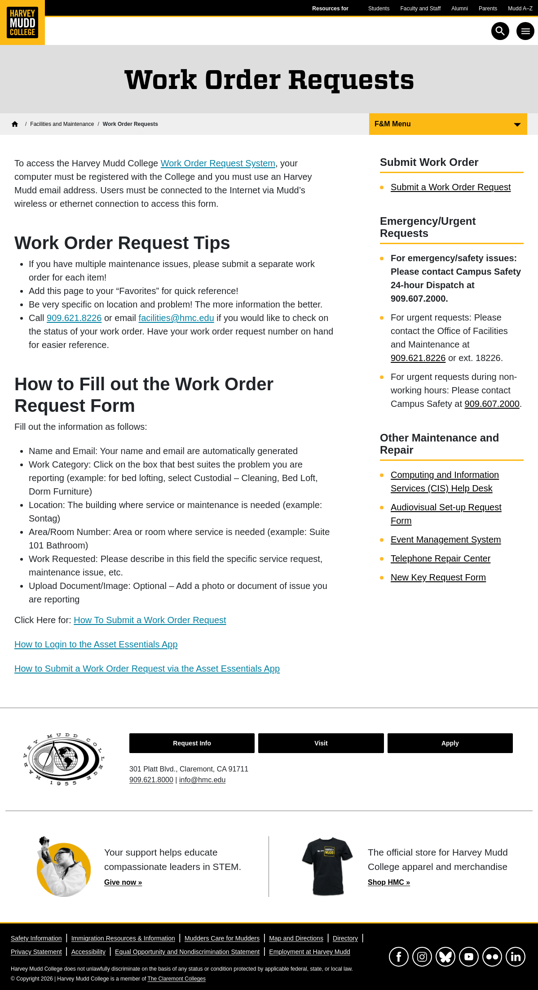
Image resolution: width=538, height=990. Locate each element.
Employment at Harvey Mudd (309, 951)
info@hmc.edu (202, 780)
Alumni (459, 8)
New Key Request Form (438, 577)
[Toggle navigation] (525, 31)
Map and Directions (296, 938)
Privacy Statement (36, 951)
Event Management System (446, 539)
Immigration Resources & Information (123, 938)
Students (378, 8)
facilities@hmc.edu (176, 318)
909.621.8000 (151, 780)
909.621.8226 (74, 318)
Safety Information (36, 938)
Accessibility (88, 951)
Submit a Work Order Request (451, 187)
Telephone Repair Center (440, 558)
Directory (345, 938)
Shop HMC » (389, 882)
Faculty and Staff (420, 8)
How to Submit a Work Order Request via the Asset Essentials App (147, 668)
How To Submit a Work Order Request (150, 620)
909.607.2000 (492, 404)
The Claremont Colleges (177, 979)
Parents (488, 8)
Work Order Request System (218, 163)
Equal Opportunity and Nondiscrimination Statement (187, 951)
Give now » (123, 882)
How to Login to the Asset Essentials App (96, 644)
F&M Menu (393, 124)
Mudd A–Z (520, 8)
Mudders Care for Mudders (222, 938)
